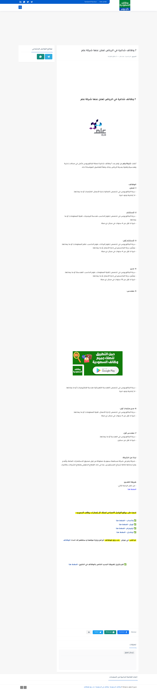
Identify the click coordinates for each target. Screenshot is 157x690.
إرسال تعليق (129, 653)
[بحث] (20, 7)
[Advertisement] (78, 28)
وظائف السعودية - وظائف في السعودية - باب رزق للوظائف (102, 687)
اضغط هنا (132, 489)
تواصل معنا (103, 2)
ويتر (131, 525)
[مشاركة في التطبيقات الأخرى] (89, 632)
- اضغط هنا (121, 521)
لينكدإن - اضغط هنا (124, 533)
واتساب (130, 521)
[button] (123, 632)
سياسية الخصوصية (91, 2)
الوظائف (67, 540)
